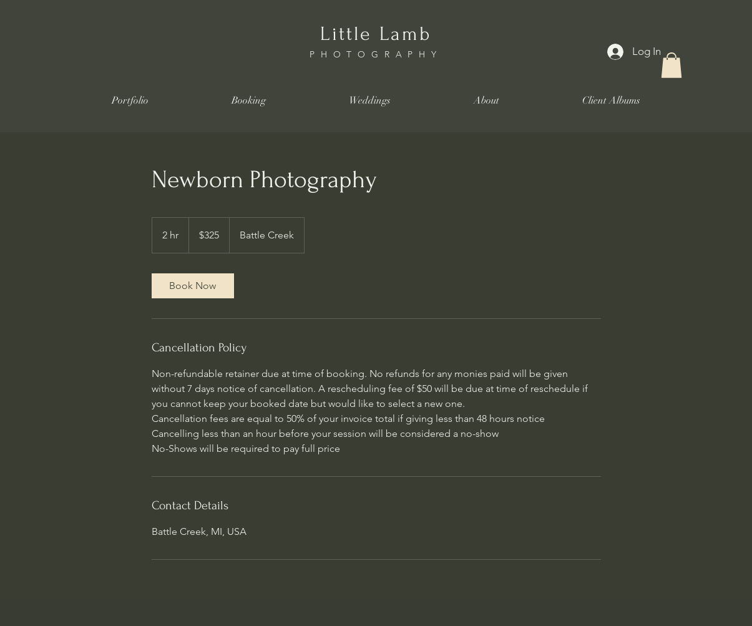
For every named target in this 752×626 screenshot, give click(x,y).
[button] (671, 65)
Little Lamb (375, 34)
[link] (193, 285)
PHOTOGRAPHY (376, 54)
